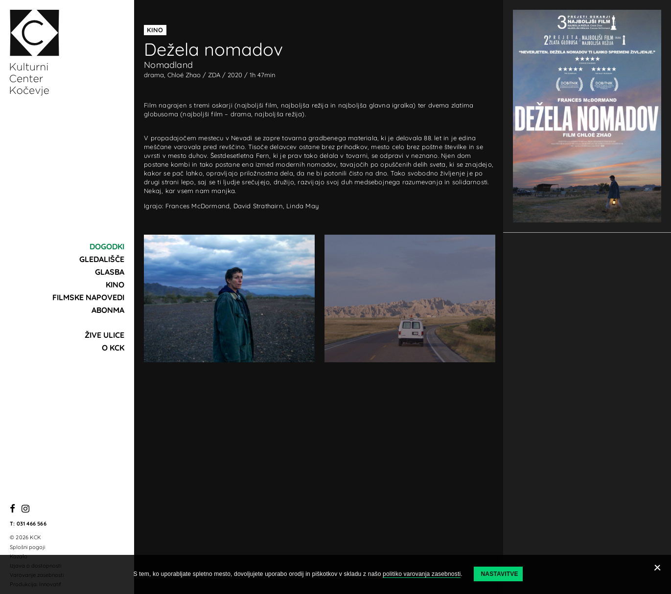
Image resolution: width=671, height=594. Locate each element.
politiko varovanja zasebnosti (422, 574)
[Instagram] (25, 509)
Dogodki (107, 246)
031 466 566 (31, 523)
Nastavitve (499, 574)
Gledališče (101, 259)
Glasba (109, 272)
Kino (115, 284)
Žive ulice (104, 335)
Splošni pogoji (27, 547)
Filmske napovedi (88, 297)
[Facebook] (12, 509)
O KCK (113, 347)
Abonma (108, 310)
